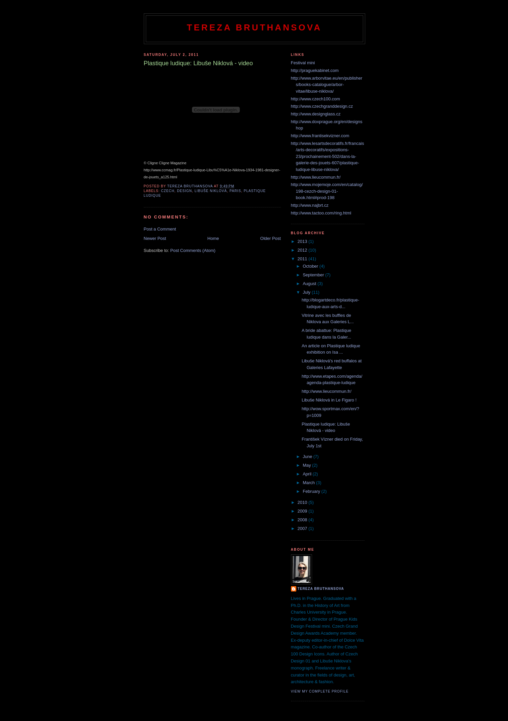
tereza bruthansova (321, 589)
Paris (235, 191)
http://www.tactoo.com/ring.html (321, 212)
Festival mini (303, 62)
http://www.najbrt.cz (310, 205)
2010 (303, 502)
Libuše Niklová (211, 191)
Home (213, 238)
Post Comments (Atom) (192, 250)
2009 (303, 511)
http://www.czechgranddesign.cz (322, 106)
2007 (303, 528)
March (309, 482)
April (308, 473)
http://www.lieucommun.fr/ (316, 177)
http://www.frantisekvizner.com (320, 135)
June (308, 456)
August (310, 283)
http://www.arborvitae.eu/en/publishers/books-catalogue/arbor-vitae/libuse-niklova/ (327, 85)
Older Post (270, 238)
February (312, 491)
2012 (303, 250)
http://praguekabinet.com (315, 70)
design (184, 191)
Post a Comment (160, 229)
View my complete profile (320, 691)
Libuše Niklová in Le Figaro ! (329, 399)
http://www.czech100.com (315, 98)
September (314, 274)
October (311, 266)
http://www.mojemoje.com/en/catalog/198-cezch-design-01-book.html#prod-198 (327, 191)
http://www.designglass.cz (316, 113)
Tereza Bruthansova (254, 27)
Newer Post (155, 238)
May (307, 465)
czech (168, 191)
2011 (303, 258)
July (307, 292)
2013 (303, 241)
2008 (303, 519)
